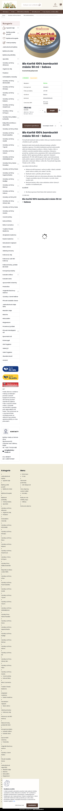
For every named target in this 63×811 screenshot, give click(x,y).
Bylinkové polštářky (9, 55)
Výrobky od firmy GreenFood (8, 106)
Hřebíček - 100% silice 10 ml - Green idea (32, 235)
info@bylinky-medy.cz (10, 451)
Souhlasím (32, 805)
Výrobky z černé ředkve (10, 297)
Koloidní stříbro (8, 275)
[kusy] (41, 110)
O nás (13, 11)
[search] (39, 5)
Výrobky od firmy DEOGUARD (8, 82)
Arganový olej (7, 69)
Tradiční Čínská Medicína (8, 230)
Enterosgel (6, 340)
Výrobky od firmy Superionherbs (8, 174)
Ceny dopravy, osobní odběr (50, 11)
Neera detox (7, 247)
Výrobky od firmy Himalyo (8, 88)
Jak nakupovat (36, 11)
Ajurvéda (6, 59)
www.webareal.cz (38, 809)
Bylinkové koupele (10, 38)
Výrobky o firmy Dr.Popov (8, 112)
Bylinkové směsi (8, 51)
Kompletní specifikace (31, 126)
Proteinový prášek (9, 326)
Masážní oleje (7, 310)
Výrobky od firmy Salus (10, 207)
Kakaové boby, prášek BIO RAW (10, 266)
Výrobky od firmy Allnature (8, 64)
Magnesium (6, 322)
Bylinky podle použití (9, 33)
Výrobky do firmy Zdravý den (8, 202)
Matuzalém (6, 318)
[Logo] (9, 5)
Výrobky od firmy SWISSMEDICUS (8, 158)
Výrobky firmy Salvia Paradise (9, 164)
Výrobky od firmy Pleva (8, 94)
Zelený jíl (5, 348)
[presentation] (23, 233)
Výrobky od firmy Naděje (8, 180)
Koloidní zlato (7, 279)
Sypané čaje (9, 27)
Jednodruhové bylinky (10, 47)
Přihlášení (55, 6)
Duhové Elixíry (7, 221)
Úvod (3, 15)
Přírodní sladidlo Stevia (10, 301)
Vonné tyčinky (7, 217)
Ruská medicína (8, 239)
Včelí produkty (9, 42)
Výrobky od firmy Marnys (8, 186)
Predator (5, 73)
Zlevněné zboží (7, 356)
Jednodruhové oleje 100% (9, 306)
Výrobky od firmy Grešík (8, 140)
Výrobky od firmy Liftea (10, 129)
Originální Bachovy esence (9, 292)
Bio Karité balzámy (29, 15)
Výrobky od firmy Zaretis (8, 212)
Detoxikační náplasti (9, 243)
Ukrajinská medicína (9, 235)
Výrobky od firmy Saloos (14, 15)
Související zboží (50, 126)
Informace (6, 11)
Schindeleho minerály (10, 77)
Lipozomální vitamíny (10, 283)
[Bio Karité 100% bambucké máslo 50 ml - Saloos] (42, 41)
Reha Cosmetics (8, 225)
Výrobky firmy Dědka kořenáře (9, 118)
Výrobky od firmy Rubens (8, 100)
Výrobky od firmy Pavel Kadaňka (8, 134)
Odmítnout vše (19, 805)
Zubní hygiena (7, 352)
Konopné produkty (9, 271)
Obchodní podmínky (23, 11)
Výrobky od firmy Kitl (9, 197)
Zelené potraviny (8, 251)
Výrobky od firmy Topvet (8, 146)
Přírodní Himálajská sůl (9, 331)
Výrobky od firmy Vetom (8, 152)
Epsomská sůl (7, 336)
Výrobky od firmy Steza (10, 169)
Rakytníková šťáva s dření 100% (9, 124)
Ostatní (5, 360)
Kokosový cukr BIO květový (9, 260)
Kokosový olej (7, 255)
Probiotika (6, 287)
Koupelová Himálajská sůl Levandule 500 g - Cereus (52, 236)
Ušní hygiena (7, 344)
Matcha (5, 315)
